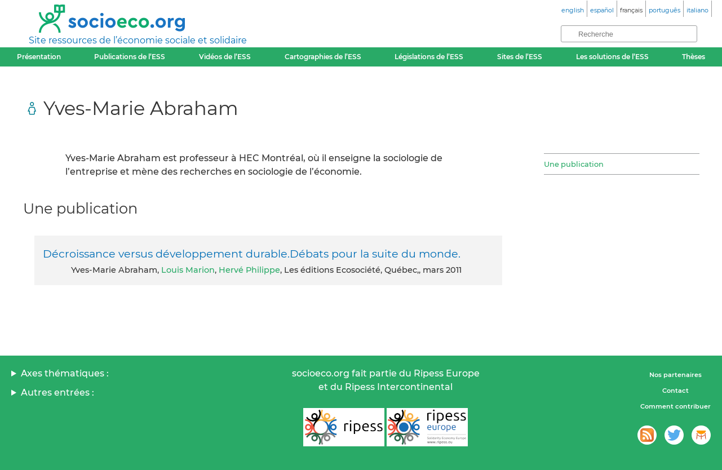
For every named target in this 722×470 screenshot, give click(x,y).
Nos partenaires (675, 375)
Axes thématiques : (65, 373)
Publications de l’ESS (129, 56)
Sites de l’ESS (519, 56)
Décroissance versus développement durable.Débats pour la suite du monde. (251, 253)
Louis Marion (188, 270)
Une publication (574, 164)
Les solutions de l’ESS (612, 56)
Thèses (693, 56)
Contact (675, 390)
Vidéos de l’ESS (225, 56)
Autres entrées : (57, 392)
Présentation (39, 56)
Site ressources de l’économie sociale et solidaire (138, 40)
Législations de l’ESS (429, 56)
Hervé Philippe (249, 270)
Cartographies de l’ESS (323, 56)
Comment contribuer (675, 406)
